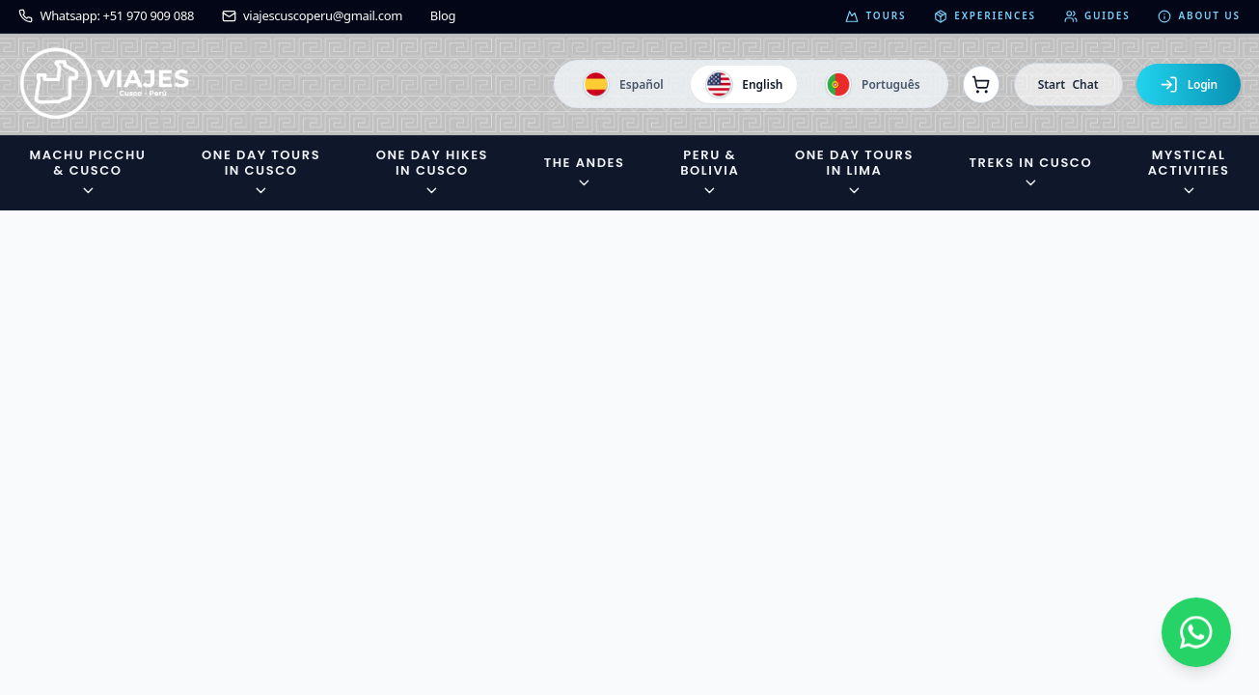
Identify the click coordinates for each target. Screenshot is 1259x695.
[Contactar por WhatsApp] (1196, 632)
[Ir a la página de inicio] (104, 84)
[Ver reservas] (981, 84)
